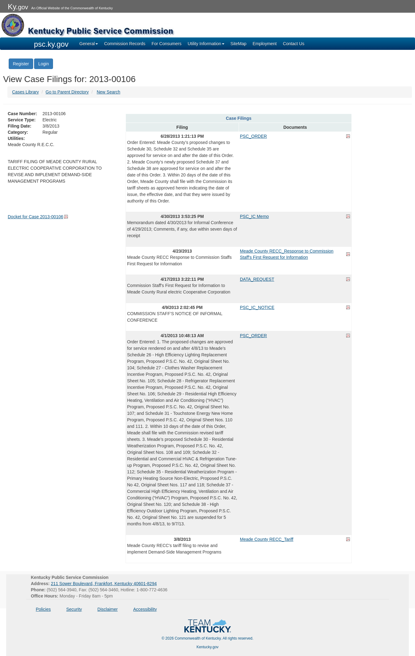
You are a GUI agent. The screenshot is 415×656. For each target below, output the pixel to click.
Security (74, 609)
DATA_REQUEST (257, 279)
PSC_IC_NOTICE (257, 307)
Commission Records (124, 43)
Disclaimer (107, 609)
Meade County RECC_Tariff (266, 539)
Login (43, 63)
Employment (265, 43)
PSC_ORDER (253, 136)
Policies (43, 609)
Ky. (18, 6)
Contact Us (293, 43)
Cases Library (25, 91)
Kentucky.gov (207, 647)
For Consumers (166, 43)
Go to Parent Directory (67, 91)
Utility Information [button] (206, 43)
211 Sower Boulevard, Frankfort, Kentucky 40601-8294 (104, 583)
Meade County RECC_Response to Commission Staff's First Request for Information (286, 254)
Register (21, 63)
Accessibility (145, 609)
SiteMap (238, 43)
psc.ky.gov (51, 44)
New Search (108, 91)
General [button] (88, 43)
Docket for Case (35, 216)
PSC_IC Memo (254, 216)
